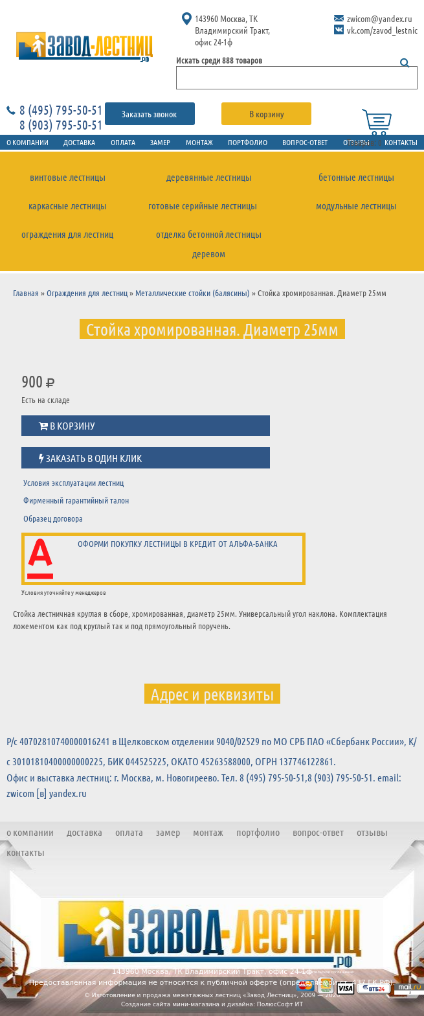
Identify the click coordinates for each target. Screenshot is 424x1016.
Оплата (123, 142)
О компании (30, 832)
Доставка (79, 142)
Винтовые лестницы (68, 177)
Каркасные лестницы (67, 205)
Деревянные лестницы (209, 177)
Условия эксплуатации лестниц (73, 482)
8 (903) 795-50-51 (61, 124)
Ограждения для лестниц (67, 234)
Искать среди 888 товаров (219, 59)
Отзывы (372, 832)
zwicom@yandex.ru (379, 18)
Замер (160, 142)
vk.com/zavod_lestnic (382, 30)
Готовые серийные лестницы (202, 205)
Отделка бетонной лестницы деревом (209, 243)
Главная (26, 292)
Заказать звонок (150, 113)
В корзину (266, 113)
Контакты (25, 852)
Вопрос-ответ (305, 142)
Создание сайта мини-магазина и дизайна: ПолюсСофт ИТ (212, 1004)
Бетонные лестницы (356, 177)
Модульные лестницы (356, 205)
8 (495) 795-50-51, (273, 777)
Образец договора (53, 518)
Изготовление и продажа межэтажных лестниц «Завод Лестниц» (194, 995)
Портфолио (247, 142)
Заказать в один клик (90, 458)
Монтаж (199, 142)
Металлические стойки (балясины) (192, 292)
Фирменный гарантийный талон (76, 499)
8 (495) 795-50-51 (61, 109)
